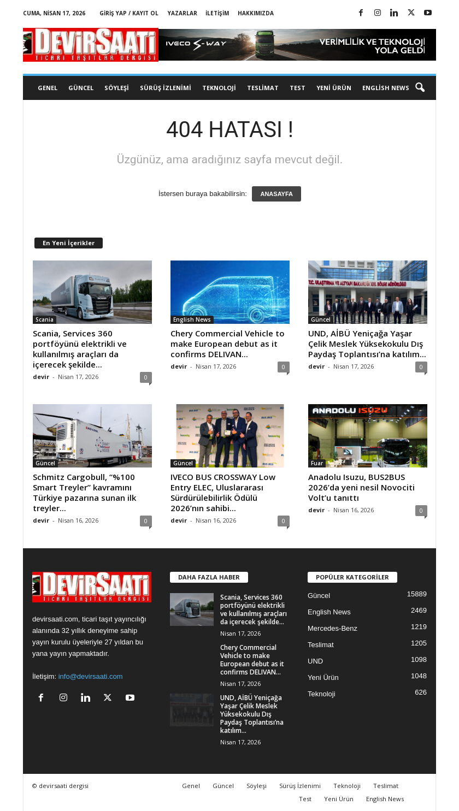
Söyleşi (116, 88)
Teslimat (263, 88)
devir (41, 376)
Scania (45, 319)
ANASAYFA (276, 194)
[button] (420, 88)
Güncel (80, 88)
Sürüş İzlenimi (165, 88)
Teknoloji (219, 88)
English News (385, 88)
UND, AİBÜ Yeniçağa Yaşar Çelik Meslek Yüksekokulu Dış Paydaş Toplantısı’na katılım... (367, 343)
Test (297, 88)
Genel (47, 88)
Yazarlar (182, 13)
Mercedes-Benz (332, 628)
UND (315, 661)
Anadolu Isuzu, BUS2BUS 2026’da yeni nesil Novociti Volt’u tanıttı (361, 487)
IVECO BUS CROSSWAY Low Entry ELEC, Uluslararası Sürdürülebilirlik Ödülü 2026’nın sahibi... (222, 492)
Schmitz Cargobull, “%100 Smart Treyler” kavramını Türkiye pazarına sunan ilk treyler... (84, 492)
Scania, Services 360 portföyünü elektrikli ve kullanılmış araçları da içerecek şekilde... (80, 349)
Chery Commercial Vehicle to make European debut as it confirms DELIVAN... (227, 343)
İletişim (217, 13)
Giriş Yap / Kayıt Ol (128, 13)
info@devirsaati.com (90, 676)
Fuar (317, 463)
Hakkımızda (256, 13)
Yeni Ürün (333, 88)
